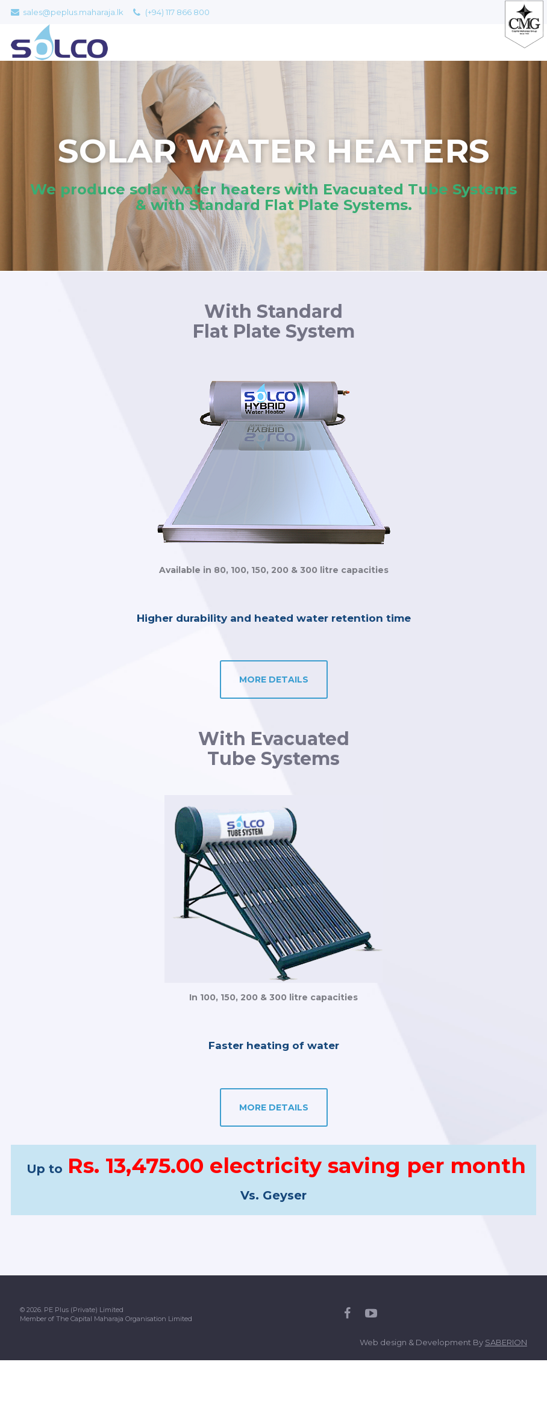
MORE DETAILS (273, 679)
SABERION (506, 1342)
